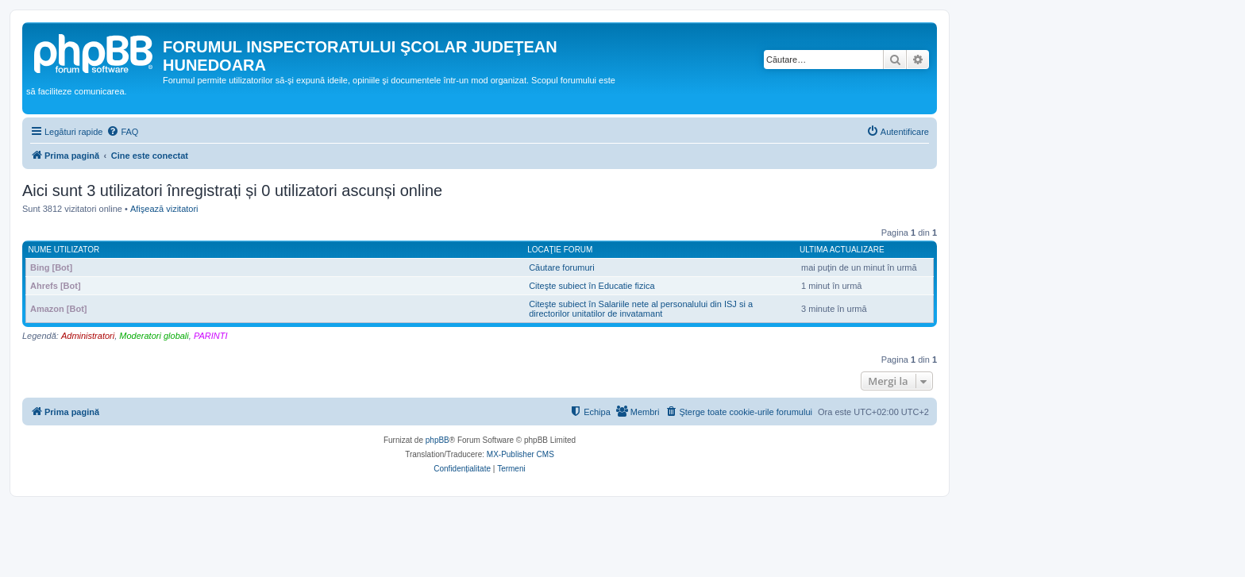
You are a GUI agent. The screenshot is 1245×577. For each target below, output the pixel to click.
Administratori (87, 335)
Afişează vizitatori (164, 208)
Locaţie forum (559, 249)
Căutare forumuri (562, 267)
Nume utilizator (64, 249)
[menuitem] (122, 131)
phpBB (437, 440)
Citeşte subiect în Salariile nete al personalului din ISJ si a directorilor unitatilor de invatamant (641, 308)
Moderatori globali (153, 335)
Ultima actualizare (842, 249)
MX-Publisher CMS (520, 454)
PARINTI (211, 335)
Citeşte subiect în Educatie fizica (591, 285)
